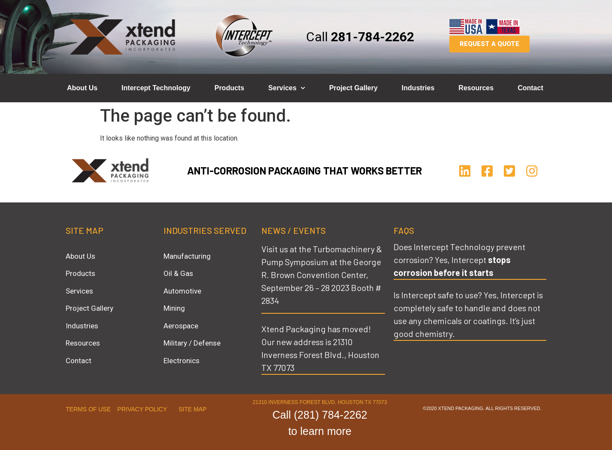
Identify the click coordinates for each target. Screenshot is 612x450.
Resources (476, 88)
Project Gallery (353, 88)
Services (286, 88)
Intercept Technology (156, 88)
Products (229, 88)
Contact (530, 88)
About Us (82, 88)
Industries (418, 88)
